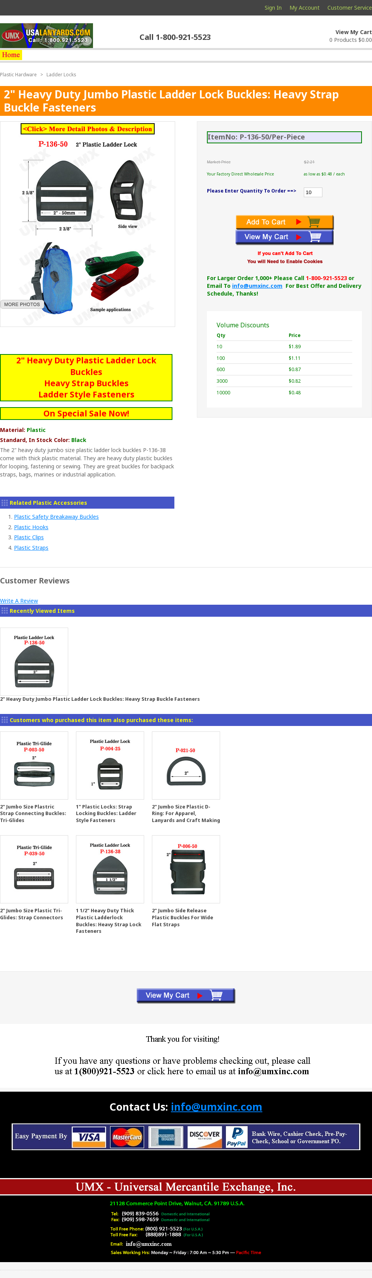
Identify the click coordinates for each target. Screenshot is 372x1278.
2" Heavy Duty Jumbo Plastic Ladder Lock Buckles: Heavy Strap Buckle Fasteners (100, 699)
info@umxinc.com (257, 285)
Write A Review (19, 600)
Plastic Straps (31, 547)
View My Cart (354, 32)
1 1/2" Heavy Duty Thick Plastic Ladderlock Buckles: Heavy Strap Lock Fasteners (108, 920)
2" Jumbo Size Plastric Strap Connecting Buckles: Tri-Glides (33, 813)
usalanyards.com (46, 35)
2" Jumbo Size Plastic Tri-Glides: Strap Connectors (31, 914)
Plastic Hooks (31, 527)
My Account (304, 7)
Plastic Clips (29, 537)
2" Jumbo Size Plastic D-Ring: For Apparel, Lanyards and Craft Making (186, 813)
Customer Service (349, 7)
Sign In (273, 7)
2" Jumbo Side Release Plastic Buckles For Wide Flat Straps (182, 917)
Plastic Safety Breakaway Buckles (56, 516)
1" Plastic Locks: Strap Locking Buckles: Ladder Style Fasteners (106, 813)
